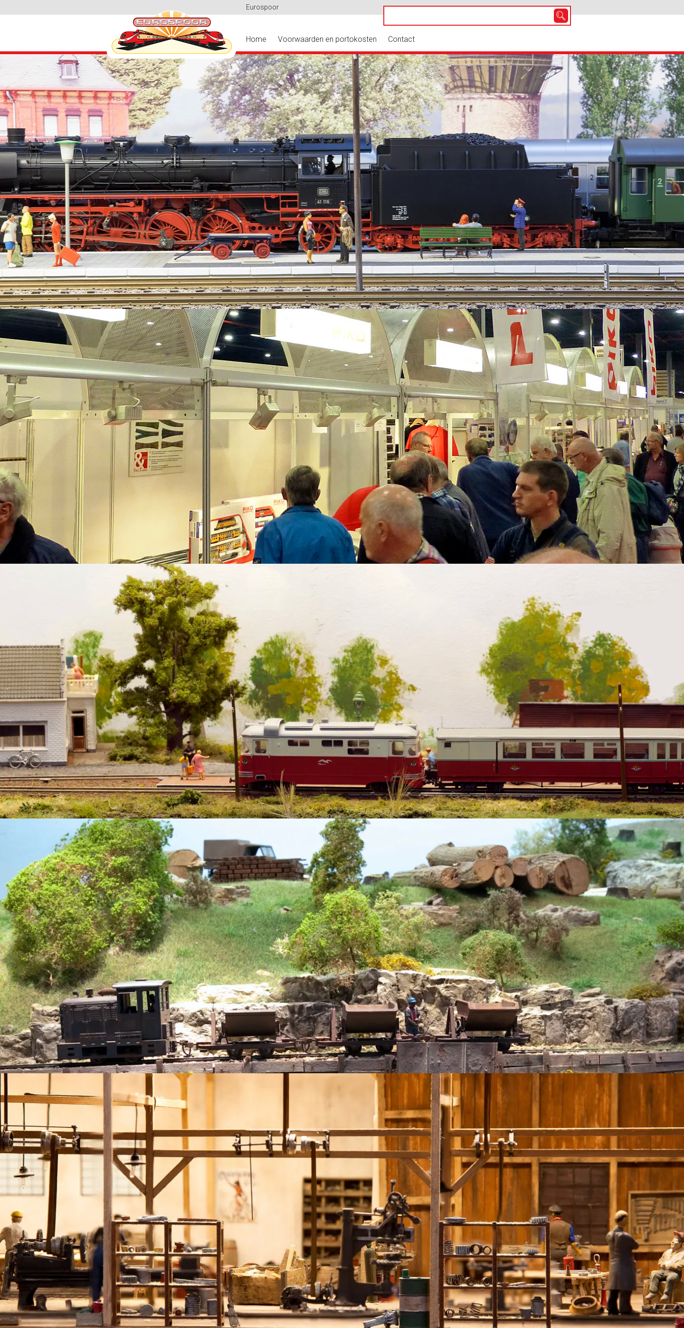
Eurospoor (262, 7)
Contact (401, 39)
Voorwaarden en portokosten (327, 39)
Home (256, 39)
